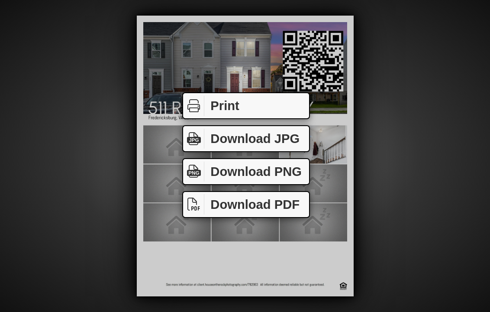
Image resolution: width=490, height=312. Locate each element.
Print (211, 106)
